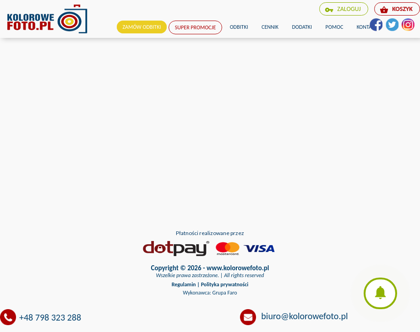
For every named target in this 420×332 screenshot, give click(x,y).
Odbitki (239, 27)
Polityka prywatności (225, 284)
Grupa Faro (225, 292)
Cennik (270, 27)
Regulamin (184, 284)
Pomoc (335, 27)
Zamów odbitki (142, 27)
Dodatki (302, 27)
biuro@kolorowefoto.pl (304, 316)
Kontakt (367, 27)
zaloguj (342, 9)
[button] (380, 293)
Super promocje (195, 27)
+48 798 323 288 (50, 317)
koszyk (396, 9)
